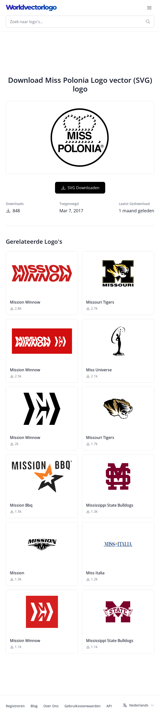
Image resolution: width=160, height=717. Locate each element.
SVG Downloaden (80, 187)
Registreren (15, 706)
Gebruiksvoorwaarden (82, 706)
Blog (34, 706)
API (109, 706)
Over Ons (51, 706)
